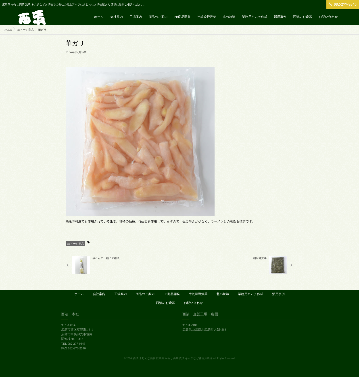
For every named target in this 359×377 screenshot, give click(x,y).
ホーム (99, 17)
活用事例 (280, 17)
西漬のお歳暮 (302, 17)
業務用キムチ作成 (254, 17)
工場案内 (135, 17)
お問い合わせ (328, 17)
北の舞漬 (229, 17)
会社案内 (116, 17)
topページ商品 (75, 243)
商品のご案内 (158, 17)
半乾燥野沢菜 (206, 17)
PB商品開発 (182, 17)
